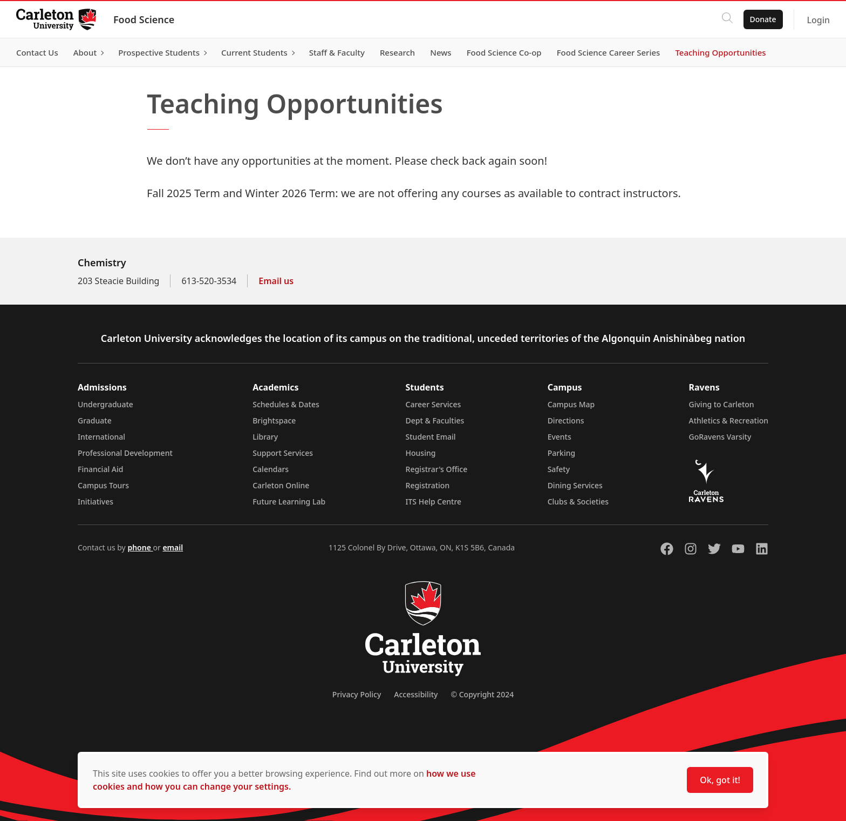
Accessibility (416, 694)
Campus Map (571, 404)
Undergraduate (105, 404)
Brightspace (274, 420)
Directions (566, 420)
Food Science (144, 19)
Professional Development (125, 453)
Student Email (431, 437)
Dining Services (575, 485)
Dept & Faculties (435, 420)
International (101, 437)
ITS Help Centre (434, 501)
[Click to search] (725, 19)
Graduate (95, 420)
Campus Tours (103, 485)
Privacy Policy (356, 694)
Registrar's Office (437, 469)
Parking (562, 453)
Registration (428, 485)
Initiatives (95, 501)
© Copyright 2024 (482, 694)
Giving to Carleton (721, 404)
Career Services (433, 404)
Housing (421, 453)
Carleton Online (281, 485)
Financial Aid (100, 469)
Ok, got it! (720, 780)
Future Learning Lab (289, 501)
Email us (276, 281)
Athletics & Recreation (728, 420)
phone (140, 547)
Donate (761, 19)
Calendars (271, 469)
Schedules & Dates (286, 404)
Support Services (283, 453)
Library (265, 437)
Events (559, 437)
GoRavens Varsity (720, 437)
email (172, 547)
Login (817, 20)
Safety (559, 469)
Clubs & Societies (578, 501)
